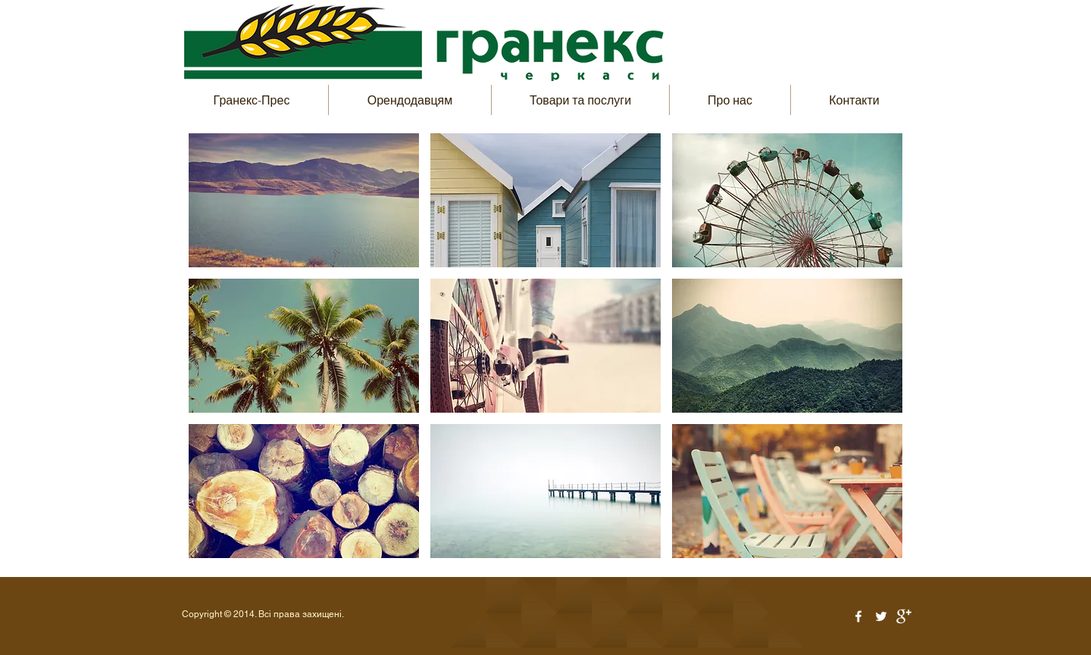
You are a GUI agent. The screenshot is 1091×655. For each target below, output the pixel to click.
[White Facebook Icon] (858, 616)
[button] (304, 200)
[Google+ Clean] (903, 616)
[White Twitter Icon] (881, 616)
